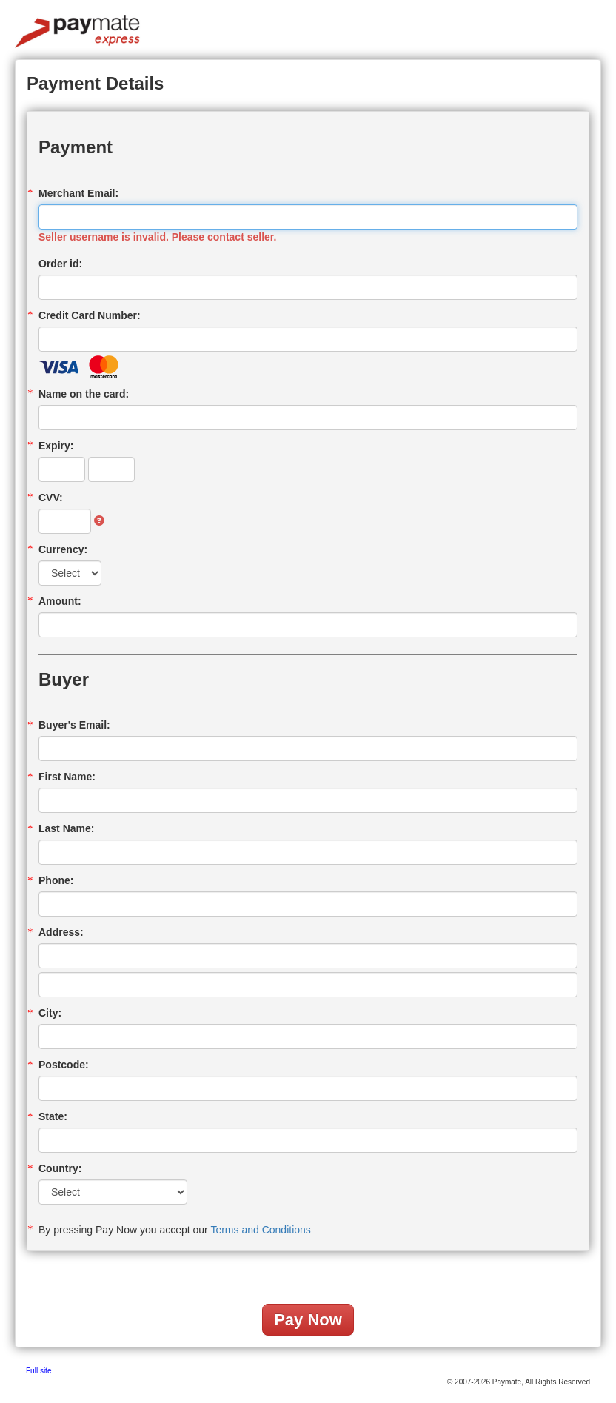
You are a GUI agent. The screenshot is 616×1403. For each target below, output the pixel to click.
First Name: (67, 777)
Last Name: (66, 828)
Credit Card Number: (89, 315)
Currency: (62, 549)
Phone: (55, 880)
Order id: (60, 263)
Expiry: (55, 446)
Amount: (59, 601)
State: (52, 1116)
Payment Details (95, 83)
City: (49, 1013)
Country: (59, 1168)
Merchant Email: (78, 193)
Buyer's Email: (74, 725)
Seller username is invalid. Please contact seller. (157, 237)
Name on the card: (83, 394)
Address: (61, 932)
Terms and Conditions (260, 1230)
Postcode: (63, 1065)
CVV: (50, 497)
